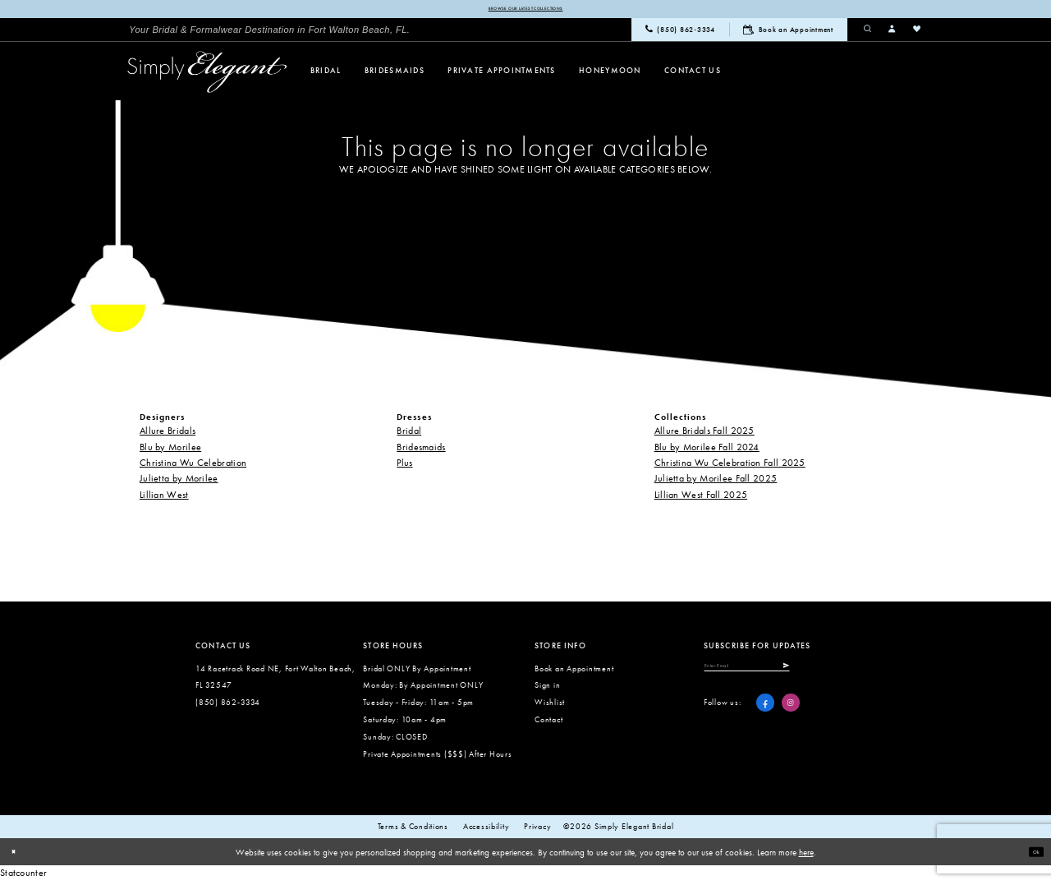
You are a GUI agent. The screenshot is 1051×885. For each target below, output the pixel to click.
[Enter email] (781, 674)
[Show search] (868, 33)
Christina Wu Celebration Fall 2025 (729, 465)
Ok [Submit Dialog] (1031, 854)
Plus (404, 465)
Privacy (537, 830)
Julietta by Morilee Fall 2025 (716, 481)
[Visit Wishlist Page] (917, 33)
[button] (892, 33)
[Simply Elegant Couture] (207, 75)
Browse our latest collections (525, 11)
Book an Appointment (574, 671)
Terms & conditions (413, 830)
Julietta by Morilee (179, 481)
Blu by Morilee (170, 450)
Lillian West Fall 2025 (701, 498)
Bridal (409, 434)
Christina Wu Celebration (193, 465)
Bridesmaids (421, 450)
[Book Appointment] (788, 33)
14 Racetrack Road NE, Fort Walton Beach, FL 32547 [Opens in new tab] (275, 680)
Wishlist (550, 706)
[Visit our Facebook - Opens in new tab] (765, 715)
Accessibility (486, 830)
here (806, 855)
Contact (548, 722)
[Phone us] (680, 33)
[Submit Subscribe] (849, 674)
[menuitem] (269, 33)
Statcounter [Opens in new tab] (23, 876)
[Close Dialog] (18, 855)
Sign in (547, 689)
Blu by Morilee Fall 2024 (707, 450)
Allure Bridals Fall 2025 (704, 434)
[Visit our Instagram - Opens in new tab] (791, 715)
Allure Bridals (167, 434)
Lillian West (164, 498)
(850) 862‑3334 (227, 706)
